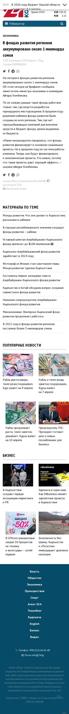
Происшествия (34, 591)
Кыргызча (34, 617)
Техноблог (35, 610)
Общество (34, 578)
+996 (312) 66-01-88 (39, 650)
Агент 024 (34, 604)
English (34, 624)
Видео (34, 637)
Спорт (34, 597)
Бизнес (34, 630)
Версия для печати (14, 188)
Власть (34, 571)
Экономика (11, 35)
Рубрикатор (14, 23)
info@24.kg (38, 655)
